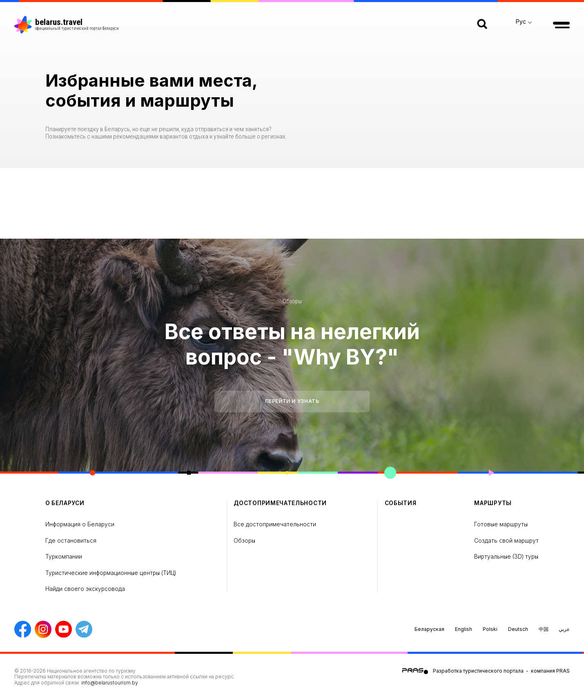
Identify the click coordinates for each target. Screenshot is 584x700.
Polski (490, 629)
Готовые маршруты (501, 524)
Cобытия (401, 503)
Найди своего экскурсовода (85, 589)
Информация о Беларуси (79, 524)
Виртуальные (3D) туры (506, 556)
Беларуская (429, 629)
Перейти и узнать (292, 401)
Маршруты (493, 503)
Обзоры (292, 301)
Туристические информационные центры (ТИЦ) (110, 573)
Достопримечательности (280, 503)
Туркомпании (63, 556)
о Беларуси (65, 503)
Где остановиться (70, 540)
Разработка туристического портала (478, 671)
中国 (543, 629)
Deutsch (518, 629)
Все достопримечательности (275, 524)
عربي (564, 629)
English (463, 629)
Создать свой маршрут (506, 540)
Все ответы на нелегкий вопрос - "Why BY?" (292, 344)
